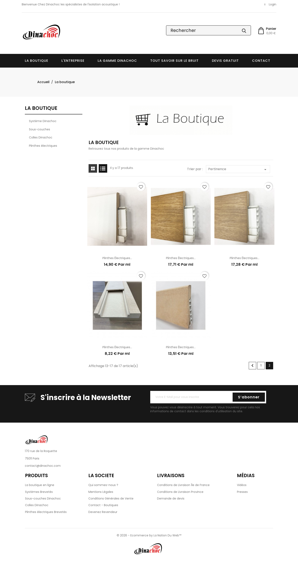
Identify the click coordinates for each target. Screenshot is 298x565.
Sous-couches (39, 129)
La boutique (36, 60)
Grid (93, 168)
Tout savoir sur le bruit (174, 60)
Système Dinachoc (42, 121)
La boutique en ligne (39, 485)
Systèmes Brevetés (39, 492)
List (103, 168)
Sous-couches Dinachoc (43, 498)
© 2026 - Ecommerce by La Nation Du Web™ (149, 535)
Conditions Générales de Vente (110, 498)
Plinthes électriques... (117, 258)
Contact (261, 60)
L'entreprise (72, 60)
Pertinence (238, 169)
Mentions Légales (100, 492)
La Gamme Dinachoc (117, 60)
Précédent (252, 366)
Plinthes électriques (43, 146)
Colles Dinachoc (40, 137)
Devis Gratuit (225, 60)
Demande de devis (170, 498)
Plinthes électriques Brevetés (46, 512)
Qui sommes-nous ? (103, 485)
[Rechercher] (208, 30)
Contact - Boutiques (103, 505)
